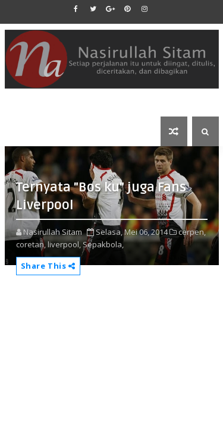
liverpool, (64, 244)
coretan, (31, 244)
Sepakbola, (103, 244)
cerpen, (192, 231)
